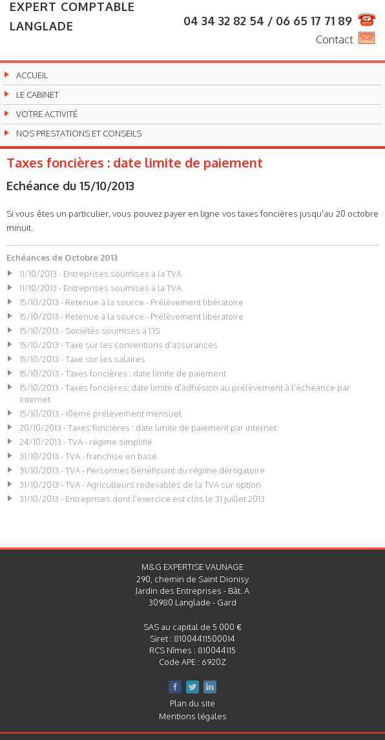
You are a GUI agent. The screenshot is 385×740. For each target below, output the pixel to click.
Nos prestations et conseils (78, 133)
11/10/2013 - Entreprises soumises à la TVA (100, 273)
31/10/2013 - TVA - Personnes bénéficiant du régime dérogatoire (142, 470)
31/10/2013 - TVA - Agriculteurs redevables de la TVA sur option (140, 484)
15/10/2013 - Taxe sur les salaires (82, 359)
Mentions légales (193, 716)
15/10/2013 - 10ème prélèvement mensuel (100, 413)
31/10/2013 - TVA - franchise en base (88, 456)
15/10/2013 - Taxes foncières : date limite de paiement (122, 373)
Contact (334, 39)
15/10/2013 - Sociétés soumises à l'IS (89, 330)
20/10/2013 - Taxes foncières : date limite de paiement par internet (147, 427)
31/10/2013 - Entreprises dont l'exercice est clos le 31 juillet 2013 (142, 499)
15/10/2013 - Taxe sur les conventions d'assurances (118, 345)
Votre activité (47, 114)
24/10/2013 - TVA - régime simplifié (85, 442)
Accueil (32, 75)
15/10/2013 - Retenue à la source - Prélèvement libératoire (131, 302)
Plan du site (192, 703)
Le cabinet (37, 95)
